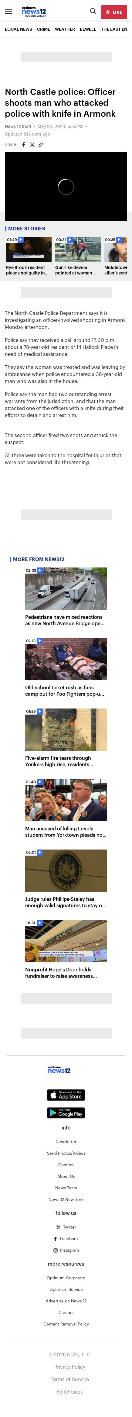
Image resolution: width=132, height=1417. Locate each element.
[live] (114, 12)
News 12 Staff (18, 127)
